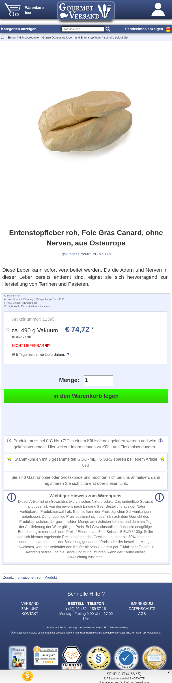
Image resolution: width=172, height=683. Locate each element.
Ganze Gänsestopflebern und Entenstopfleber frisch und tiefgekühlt (85, 37)
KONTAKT (30, 614)
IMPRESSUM (142, 603)
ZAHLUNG (30, 609)
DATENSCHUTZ (142, 609)
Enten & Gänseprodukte (23, 37)
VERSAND (30, 603)
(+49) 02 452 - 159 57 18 (86, 609)
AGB (142, 614)
